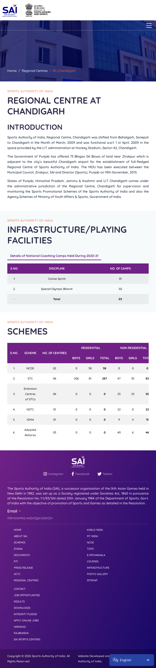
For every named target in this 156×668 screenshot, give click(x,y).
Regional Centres (35, 71)
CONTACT (20, 588)
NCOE (90, 542)
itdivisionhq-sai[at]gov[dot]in (30, 518)
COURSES (93, 561)
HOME (17, 529)
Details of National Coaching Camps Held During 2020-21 (54, 256)
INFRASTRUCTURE (98, 567)
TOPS (90, 548)
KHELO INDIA (95, 529)
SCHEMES (19, 542)
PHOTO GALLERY (97, 574)
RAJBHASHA (21, 633)
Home (12, 71)
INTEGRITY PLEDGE (25, 614)
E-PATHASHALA (96, 555)
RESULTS (19, 601)
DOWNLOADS (22, 607)
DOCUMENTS (22, 555)
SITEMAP (92, 580)
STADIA (18, 548)
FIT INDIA (92, 536)
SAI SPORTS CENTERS (27, 639)
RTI (16, 561)
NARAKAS (20, 626)
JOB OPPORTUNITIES (27, 595)
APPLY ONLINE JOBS (26, 620)
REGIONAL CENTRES (26, 580)
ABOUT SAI (20, 536)
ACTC (17, 574)
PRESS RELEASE (23, 567)
